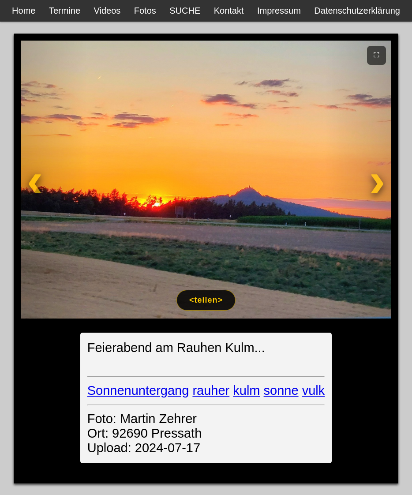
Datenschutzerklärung (357, 10)
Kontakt (229, 10)
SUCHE (184, 10)
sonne (281, 390)
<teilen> (206, 300)
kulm (246, 390)
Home (23, 10)
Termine (64, 10)
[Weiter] (358, 180)
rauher (210, 390)
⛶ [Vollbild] (376, 54)
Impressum (279, 10)
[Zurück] (54, 180)
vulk (313, 390)
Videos (107, 10)
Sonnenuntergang (138, 390)
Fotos (145, 10)
